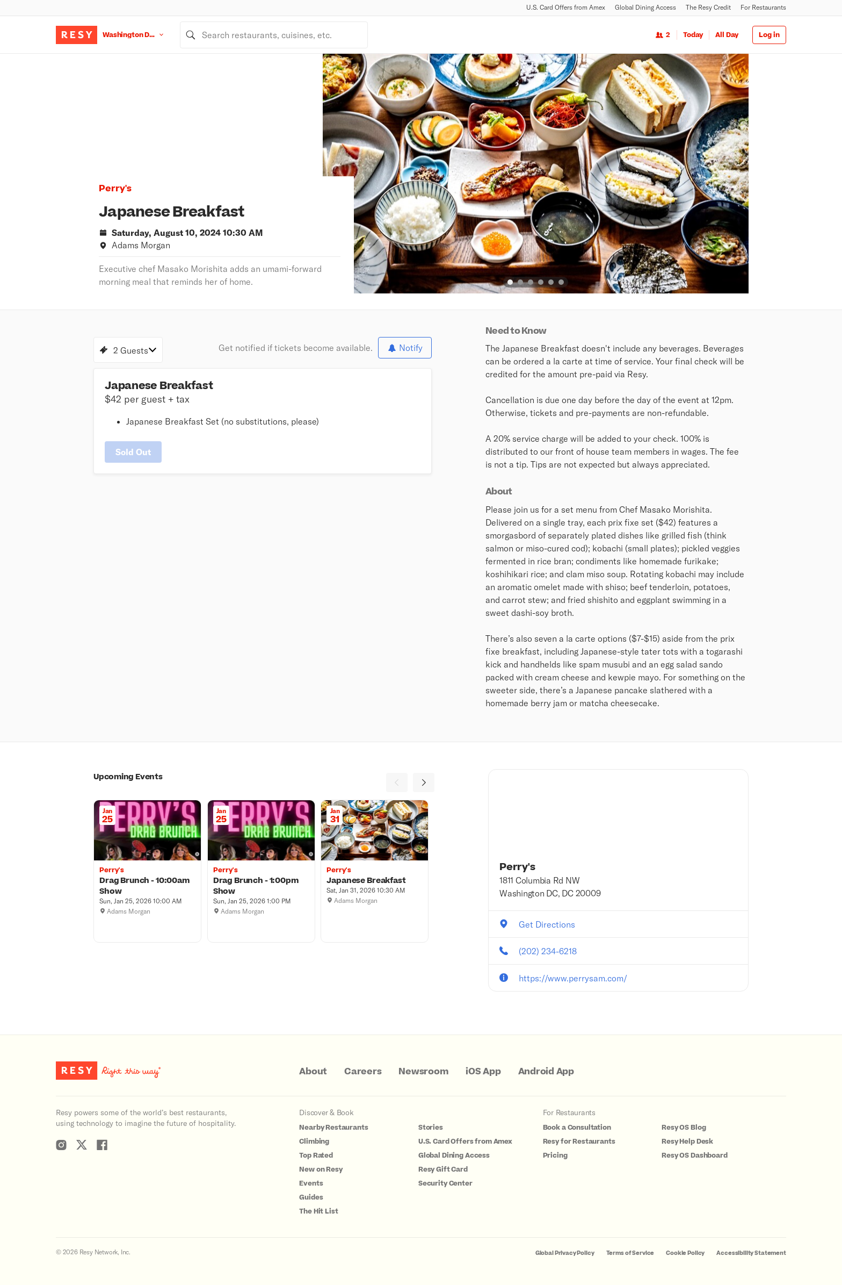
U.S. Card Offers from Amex (565, 7)
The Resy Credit (708, 7)
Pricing (555, 1155)
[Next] (423, 782)
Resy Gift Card (443, 1169)
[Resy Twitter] (81, 1144)
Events (311, 1183)
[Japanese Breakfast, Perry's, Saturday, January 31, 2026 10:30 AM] (374, 880)
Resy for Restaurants (579, 1141)
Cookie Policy (685, 1253)
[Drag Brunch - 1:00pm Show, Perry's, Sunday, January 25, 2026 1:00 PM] (261, 886)
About (313, 1071)
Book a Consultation (577, 1127)
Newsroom (423, 1071)
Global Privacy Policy (564, 1253)
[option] (536, 173)
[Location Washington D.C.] (141, 34)
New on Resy (320, 1169)
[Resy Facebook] (102, 1144)
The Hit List (318, 1211)
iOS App (483, 1071)
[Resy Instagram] (61, 1144)
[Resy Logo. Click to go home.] (76, 35)
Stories (430, 1127)
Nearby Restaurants (333, 1127)
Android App (546, 1071)
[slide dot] (510, 282)
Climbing (314, 1141)
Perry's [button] (115, 188)
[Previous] (397, 782)
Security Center (445, 1183)
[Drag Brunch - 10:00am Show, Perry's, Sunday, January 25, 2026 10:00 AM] (147, 886)
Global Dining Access (645, 7)
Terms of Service (630, 1253)
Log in (769, 35)
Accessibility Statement (751, 1253)
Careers (362, 1071)
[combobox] (274, 34)
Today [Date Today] (693, 35)
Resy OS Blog (684, 1127)
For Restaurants (763, 7)
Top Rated (316, 1155)
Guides (311, 1197)
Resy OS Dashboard (694, 1155)
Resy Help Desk (687, 1141)
